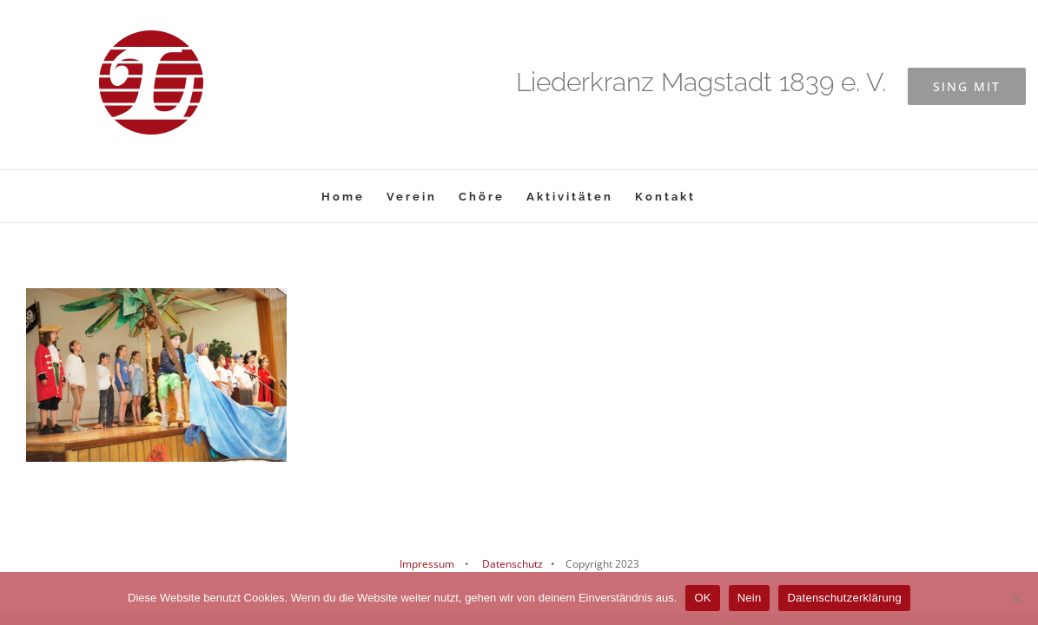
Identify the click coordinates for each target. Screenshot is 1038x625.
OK (702, 597)
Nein (749, 597)
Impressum (427, 563)
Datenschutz (511, 563)
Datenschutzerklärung (844, 597)
